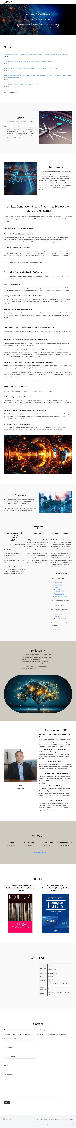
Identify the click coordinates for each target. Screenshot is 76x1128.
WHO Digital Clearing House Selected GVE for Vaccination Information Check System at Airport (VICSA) (32, 68)
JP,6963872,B (58, 614)
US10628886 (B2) (60, 589)
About (66, 1119)
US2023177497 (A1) (60, 618)
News (40, 1119)
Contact (71, 1119)
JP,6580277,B (58, 605)
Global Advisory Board (38, 853)
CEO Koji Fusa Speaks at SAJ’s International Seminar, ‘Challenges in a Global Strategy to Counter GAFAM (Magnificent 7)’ (38, 54)
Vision (44, 1119)
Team (62, 1119)
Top (36, 1119)
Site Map (71, 1124)
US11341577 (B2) (60, 594)
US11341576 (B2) (60, 591)
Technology (50, 1119)
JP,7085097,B (58, 629)
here (8, 92)
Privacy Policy (57, 1124)
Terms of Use (65, 1124)
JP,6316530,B (58, 583)
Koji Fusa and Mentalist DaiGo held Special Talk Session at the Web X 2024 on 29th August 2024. (31, 61)
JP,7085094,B (58, 585)
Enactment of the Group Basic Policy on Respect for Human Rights (22, 84)
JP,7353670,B (58, 587)
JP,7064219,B (58, 616)
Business (57, 1119)
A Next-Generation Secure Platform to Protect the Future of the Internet (38, 25)
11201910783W (63, 596)
